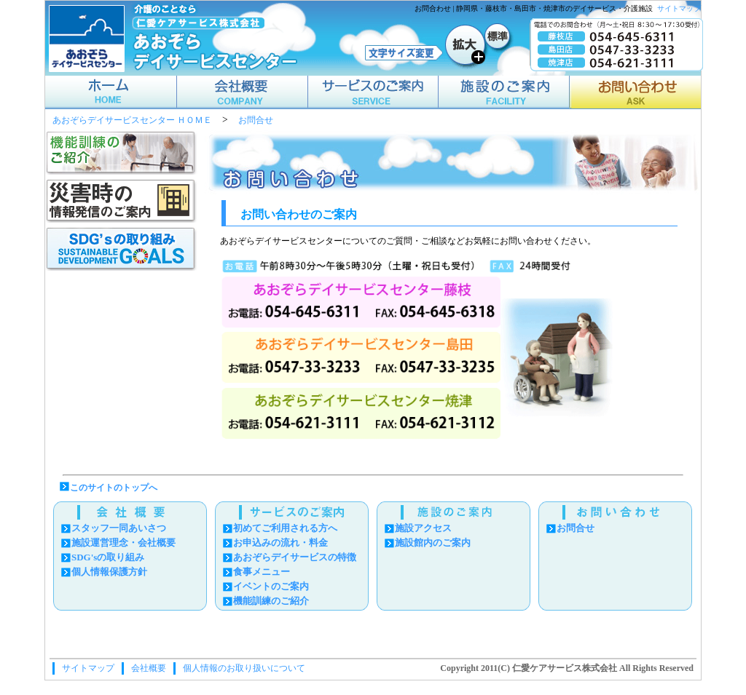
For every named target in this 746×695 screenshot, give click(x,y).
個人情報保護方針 (109, 571)
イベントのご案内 (271, 586)
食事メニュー (261, 571)
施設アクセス (423, 528)
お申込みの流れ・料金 (280, 542)
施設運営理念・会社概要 (123, 542)
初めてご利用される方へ (285, 528)
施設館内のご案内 (433, 542)
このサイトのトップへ (113, 487)
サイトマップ (679, 8)
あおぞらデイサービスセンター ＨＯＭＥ (132, 120)
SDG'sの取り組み (107, 557)
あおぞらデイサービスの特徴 (294, 557)
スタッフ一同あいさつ (118, 528)
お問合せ (255, 120)
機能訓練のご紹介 (271, 600)
